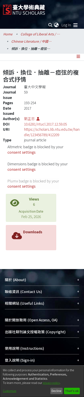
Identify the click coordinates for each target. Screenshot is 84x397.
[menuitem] (56, 25)
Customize (9, 391)
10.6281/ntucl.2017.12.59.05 (45, 124)
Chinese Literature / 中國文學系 (31, 41)
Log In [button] (66, 24)
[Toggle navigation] (75, 25)
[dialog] (42, 381)
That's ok (72, 391)
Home (7, 34)
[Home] (24, 8)
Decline (56, 391)
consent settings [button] (21, 152)
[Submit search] (50, 25)
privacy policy (51, 383)
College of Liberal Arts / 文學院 (41, 34)
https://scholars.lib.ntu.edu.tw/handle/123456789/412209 (52, 132)
